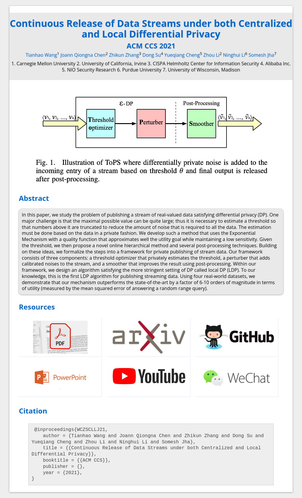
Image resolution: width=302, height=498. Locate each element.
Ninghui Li (234, 55)
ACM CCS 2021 (151, 46)
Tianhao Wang (41, 55)
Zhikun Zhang (124, 55)
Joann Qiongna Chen (83, 55)
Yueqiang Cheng (182, 55)
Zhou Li (211, 55)
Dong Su (151, 55)
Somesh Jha (261, 55)
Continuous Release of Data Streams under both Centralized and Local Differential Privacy (151, 28)
